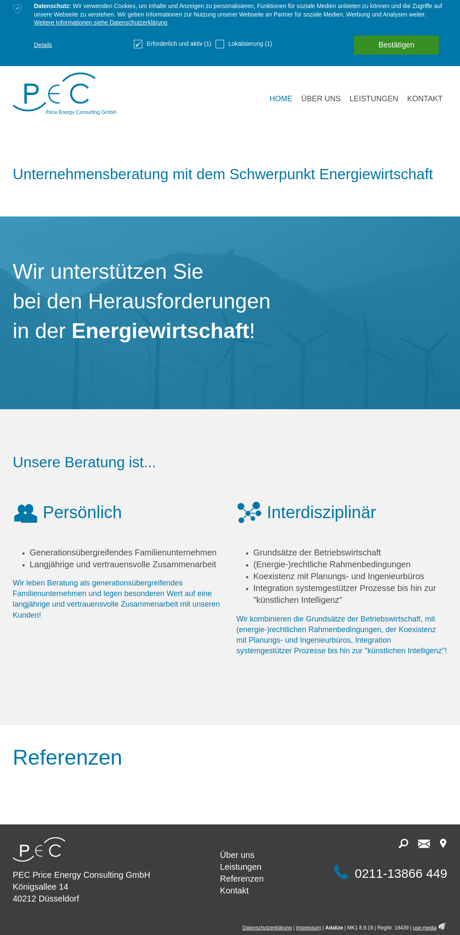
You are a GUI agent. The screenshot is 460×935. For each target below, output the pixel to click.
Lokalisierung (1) (244, 44)
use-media (425, 928)
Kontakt (234, 890)
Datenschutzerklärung (267, 928)
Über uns (237, 855)
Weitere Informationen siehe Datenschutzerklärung (100, 22)
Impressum (308, 928)
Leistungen (240, 866)
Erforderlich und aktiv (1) (172, 44)
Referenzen (241, 878)
